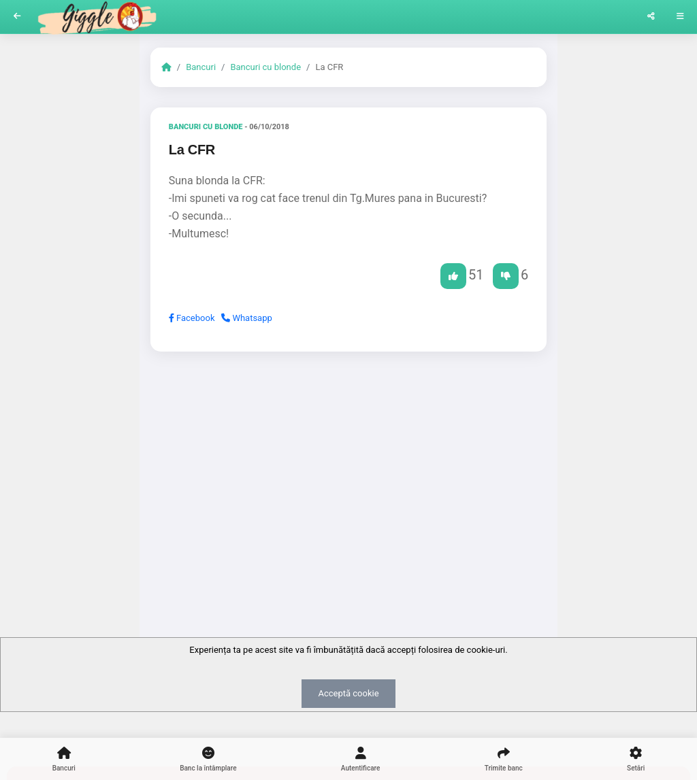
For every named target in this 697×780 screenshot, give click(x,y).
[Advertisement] (348, 467)
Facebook (192, 318)
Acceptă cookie (348, 693)
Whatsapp (246, 318)
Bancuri (201, 67)
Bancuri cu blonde (265, 67)
